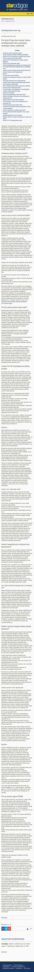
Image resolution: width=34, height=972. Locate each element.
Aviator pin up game (8, 93)
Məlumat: (5, 62)
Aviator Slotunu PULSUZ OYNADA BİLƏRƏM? (15, 55)
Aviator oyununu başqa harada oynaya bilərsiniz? (17, 70)
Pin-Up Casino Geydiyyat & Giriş (12, 87)
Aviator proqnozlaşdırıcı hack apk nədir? (14, 94)
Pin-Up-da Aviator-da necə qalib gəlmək (14, 81)
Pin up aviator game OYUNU (11, 75)
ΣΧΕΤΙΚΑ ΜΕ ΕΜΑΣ (7, 965)
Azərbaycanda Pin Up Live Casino (12, 115)
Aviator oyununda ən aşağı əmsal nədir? (14, 110)
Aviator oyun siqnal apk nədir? (11, 63)
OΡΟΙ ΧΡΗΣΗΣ (27, 968)
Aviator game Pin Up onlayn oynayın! (13, 100)
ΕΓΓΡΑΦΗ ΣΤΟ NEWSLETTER (18, 966)
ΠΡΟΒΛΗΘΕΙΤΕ (6, 966)
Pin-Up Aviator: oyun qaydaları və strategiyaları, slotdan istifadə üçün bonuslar (16, 90)
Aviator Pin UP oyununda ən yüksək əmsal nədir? (17, 56)
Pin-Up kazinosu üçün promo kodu (12, 105)
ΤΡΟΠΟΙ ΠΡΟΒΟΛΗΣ (18, 965)
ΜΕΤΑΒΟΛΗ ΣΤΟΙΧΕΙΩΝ (8, 968)
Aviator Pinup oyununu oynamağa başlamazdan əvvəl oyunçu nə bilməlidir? (16, 83)
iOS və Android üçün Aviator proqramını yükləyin (16, 86)
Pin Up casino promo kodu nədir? (12, 58)
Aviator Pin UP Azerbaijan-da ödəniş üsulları (15, 60)
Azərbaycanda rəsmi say (10, 21)
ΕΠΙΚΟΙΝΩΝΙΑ (19, 968)
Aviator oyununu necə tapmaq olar (12, 72)
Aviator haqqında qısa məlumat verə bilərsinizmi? (17, 65)
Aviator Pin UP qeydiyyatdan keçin (12, 120)
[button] (28, 14)
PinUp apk (4, 918)
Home (2, 21)
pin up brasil (9, 212)
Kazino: (5, 74)
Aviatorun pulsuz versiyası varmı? (12, 53)
